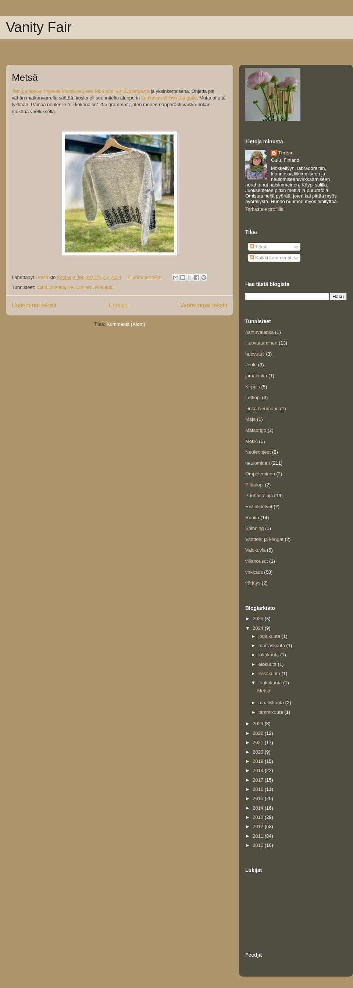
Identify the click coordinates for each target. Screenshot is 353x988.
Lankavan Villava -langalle (169, 98)
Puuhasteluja (259, 495)
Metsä (25, 77)
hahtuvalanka (50, 287)
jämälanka (256, 375)
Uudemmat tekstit (34, 305)
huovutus (255, 354)
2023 (259, 723)
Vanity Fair (39, 27)
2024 (259, 628)
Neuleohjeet (258, 452)
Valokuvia (255, 550)
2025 (259, 618)
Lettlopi (253, 397)
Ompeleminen (260, 473)
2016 (259, 789)
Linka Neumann (262, 408)
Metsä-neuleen (77, 91)
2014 (259, 808)
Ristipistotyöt (258, 506)
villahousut (256, 561)
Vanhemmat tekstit (203, 305)
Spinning (254, 528)
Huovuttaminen (261, 343)
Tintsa (285, 153)
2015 (259, 798)
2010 (259, 845)
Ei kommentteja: (145, 277)
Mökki (251, 441)
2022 (259, 733)
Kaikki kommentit (271, 258)
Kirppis (252, 387)
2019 (259, 761)
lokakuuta (269, 654)
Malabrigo (255, 430)
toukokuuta (270, 682)
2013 (259, 817)
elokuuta (268, 664)
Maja (250, 419)
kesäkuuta (270, 673)
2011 (259, 836)
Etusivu (118, 305)
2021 (259, 742)
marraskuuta (272, 645)
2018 (259, 770)
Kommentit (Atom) (126, 324)
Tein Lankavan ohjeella (36, 91)
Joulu (251, 364)
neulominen (80, 287)
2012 (259, 826)
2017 (259, 780)
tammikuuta (271, 712)
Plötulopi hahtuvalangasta (122, 91)
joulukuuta (270, 636)
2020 (259, 752)
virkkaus (254, 572)
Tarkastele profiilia (264, 209)
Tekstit (259, 246)
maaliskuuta (271, 702)
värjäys (252, 583)
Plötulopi (104, 287)
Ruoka (252, 517)
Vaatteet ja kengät (264, 539)
